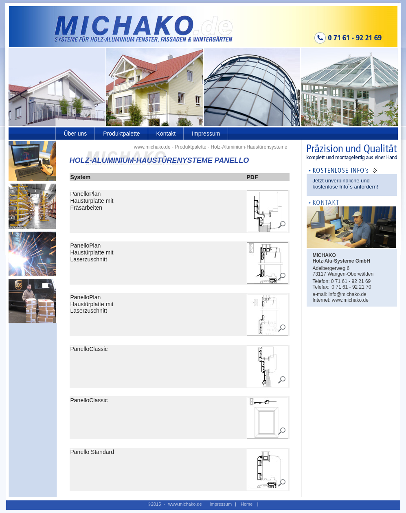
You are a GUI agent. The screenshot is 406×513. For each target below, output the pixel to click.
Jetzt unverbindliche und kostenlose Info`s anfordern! (345, 184)
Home (246, 504)
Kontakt (166, 133)
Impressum (206, 133)
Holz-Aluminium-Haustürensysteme (249, 147)
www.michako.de (152, 147)
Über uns (75, 133)
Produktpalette (121, 133)
